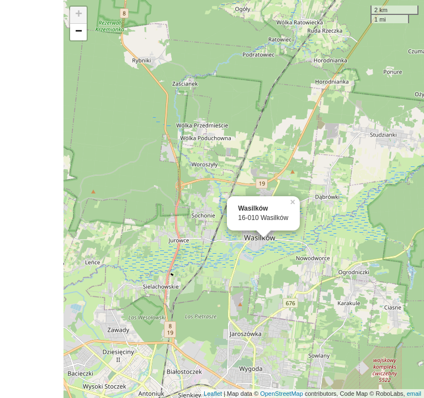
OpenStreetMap (281, 393)
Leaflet (213, 393)
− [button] (78, 32)
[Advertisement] (31, 199)
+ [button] (78, 15)
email (414, 393)
